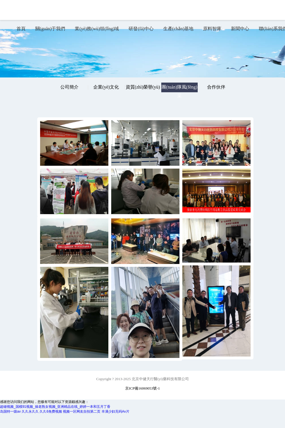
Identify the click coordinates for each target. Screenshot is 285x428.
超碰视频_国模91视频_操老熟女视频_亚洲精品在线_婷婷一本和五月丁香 (55, 407)
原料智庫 (212, 28)
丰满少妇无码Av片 (115, 411)
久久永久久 (30, 411)
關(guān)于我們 (50, 28)
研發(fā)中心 (141, 28)
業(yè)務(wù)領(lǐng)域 (97, 28)
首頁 (21, 28)
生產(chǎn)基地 (178, 28)
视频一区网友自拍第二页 (81, 411)
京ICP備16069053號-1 (142, 388)
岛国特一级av (10, 411)
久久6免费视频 (51, 411)
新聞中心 (240, 28)
